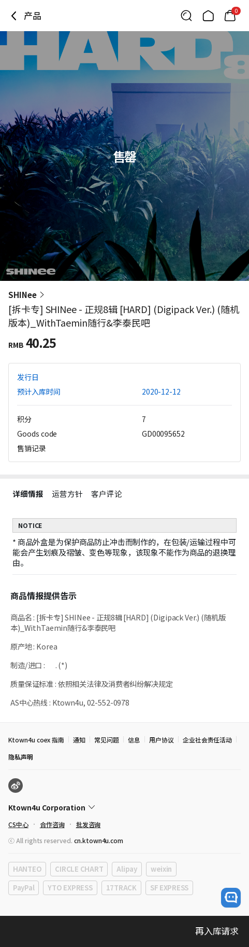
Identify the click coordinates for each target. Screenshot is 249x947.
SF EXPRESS (169, 887)
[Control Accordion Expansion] (124, 807)
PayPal (23, 887)
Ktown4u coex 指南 (36, 739)
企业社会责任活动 (207, 739)
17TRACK (121, 887)
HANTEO (27, 869)
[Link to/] (208, 15)
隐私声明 (20, 756)
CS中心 (18, 824)
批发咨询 (88, 824)
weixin (161, 869)
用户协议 (161, 739)
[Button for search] (186, 15)
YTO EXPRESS (70, 887)
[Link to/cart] (230, 15)
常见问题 (106, 739)
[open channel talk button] (231, 898)
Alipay (126, 869)
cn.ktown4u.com (98, 840)
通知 (79, 739)
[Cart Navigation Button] (230, 15)
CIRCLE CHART (79, 869)
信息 (134, 739)
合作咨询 (52, 824)
